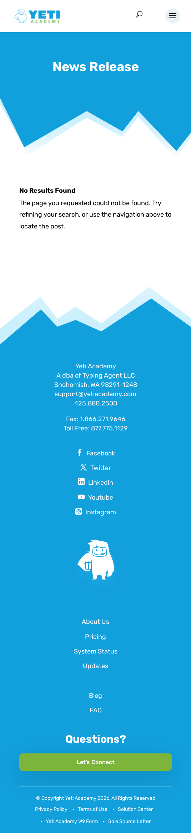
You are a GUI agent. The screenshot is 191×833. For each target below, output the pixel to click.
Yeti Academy (80, 798)
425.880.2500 (95, 403)
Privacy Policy (51, 809)
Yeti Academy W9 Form (72, 821)
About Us (95, 622)
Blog (95, 696)
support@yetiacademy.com (95, 394)
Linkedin (100, 482)
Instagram (100, 512)
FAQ (96, 710)
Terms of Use (92, 809)
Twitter (100, 468)
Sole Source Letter (129, 821)
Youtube (100, 497)
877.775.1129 (109, 428)
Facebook (100, 453)
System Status (95, 651)
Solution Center (135, 809)
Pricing (95, 637)
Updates (95, 666)
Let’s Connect (96, 762)
